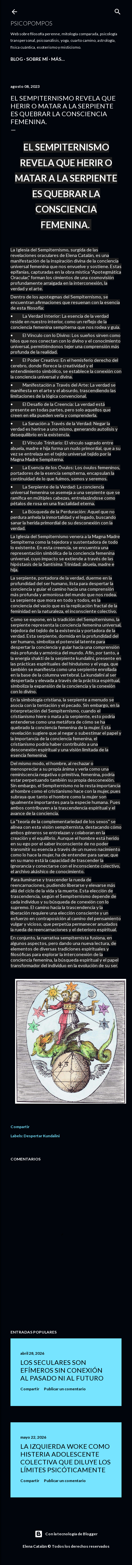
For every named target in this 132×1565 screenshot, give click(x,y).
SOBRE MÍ (37, 59)
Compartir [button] (19, 1126)
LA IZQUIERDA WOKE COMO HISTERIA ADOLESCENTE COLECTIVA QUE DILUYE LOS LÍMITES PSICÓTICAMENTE (65, 1458)
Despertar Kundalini (42, 1135)
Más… (58, 59)
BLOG (16, 59)
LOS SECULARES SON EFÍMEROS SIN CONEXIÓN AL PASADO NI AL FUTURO (62, 1370)
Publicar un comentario (65, 1388)
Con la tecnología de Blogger (66, 1534)
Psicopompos (31, 23)
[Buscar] (118, 10)
